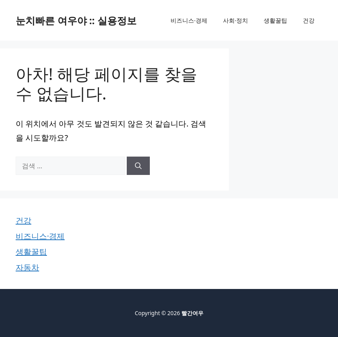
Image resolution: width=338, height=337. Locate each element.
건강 (309, 20)
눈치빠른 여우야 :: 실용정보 (76, 20)
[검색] (138, 166)
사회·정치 (235, 20)
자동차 (27, 267)
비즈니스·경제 (189, 20)
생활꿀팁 (275, 20)
